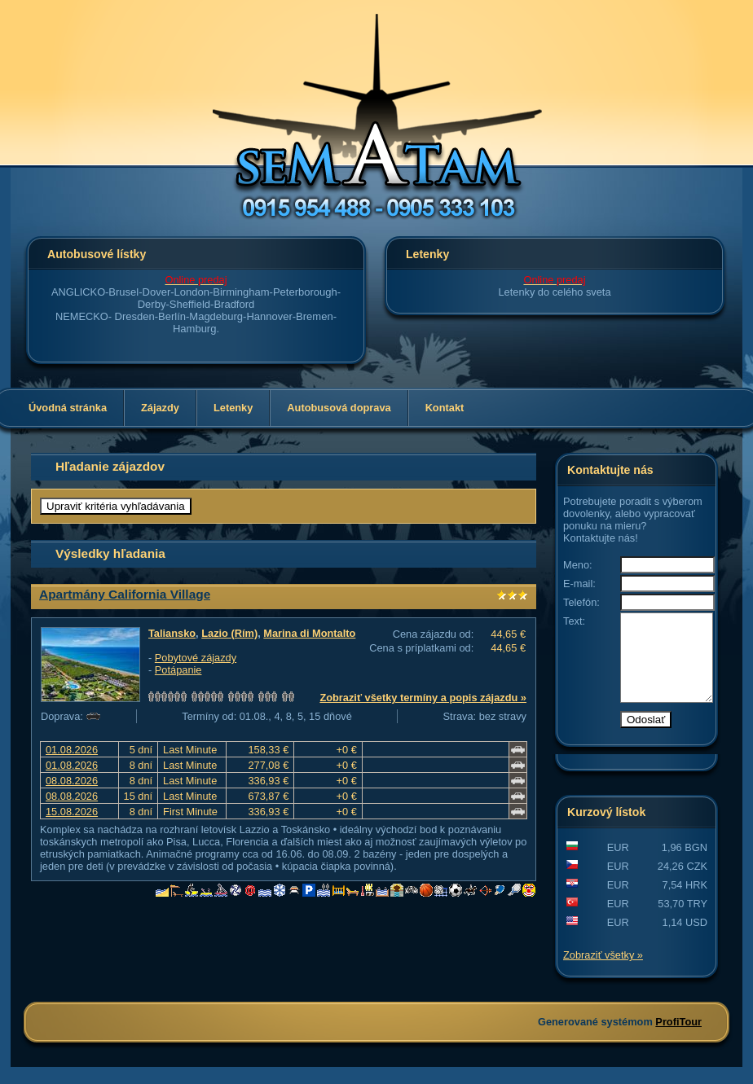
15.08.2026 (72, 811)
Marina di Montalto (309, 633)
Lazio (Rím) (229, 633)
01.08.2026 (72, 750)
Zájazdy (160, 408)
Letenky (233, 408)
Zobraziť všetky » (603, 972)
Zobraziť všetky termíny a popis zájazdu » (422, 697)
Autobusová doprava (338, 408)
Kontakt (445, 408)
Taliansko (172, 633)
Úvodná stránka (68, 408)
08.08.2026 (72, 781)
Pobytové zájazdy (195, 658)
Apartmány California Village (124, 594)
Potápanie (178, 670)
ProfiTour (678, 1039)
